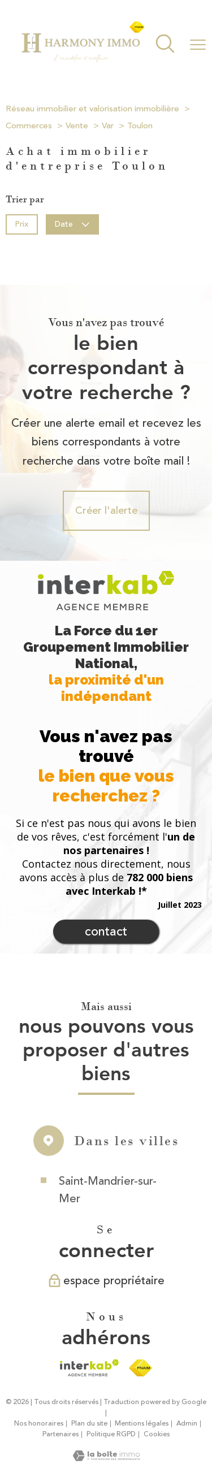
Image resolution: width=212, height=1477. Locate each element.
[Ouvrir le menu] (198, 45)
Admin (186, 1423)
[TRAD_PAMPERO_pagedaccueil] (82, 60)
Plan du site (89, 1423)
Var (108, 125)
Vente (77, 125)
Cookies (157, 1435)
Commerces (29, 125)
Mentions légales (141, 1423)
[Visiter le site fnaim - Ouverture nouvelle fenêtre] (140, 1367)
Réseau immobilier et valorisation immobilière (92, 108)
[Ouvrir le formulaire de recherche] (165, 45)
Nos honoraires (38, 1423)
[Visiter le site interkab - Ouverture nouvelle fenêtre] (89, 1367)
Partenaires (60, 1434)
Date (72, 223)
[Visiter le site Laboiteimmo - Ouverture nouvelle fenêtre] (106, 1458)
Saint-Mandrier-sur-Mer (108, 1204)
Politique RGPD (111, 1434)
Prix (21, 223)
